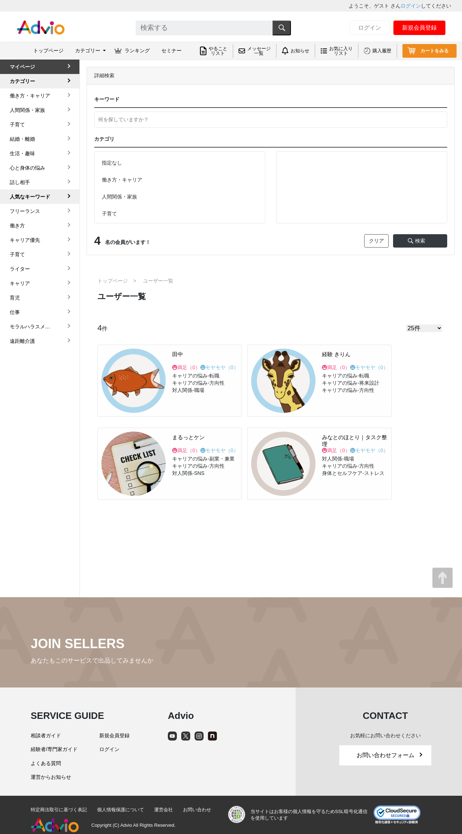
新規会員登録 (419, 28)
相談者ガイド (46, 735)
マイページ (22, 67)
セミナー (171, 50)
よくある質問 (46, 763)
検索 (420, 241)
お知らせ (300, 50)
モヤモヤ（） (222, 367)
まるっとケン (188, 437)
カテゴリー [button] (88, 50)
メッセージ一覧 (259, 51)
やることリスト (218, 51)
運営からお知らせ (51, 777)
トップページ (48, 50)
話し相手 (20, 182)
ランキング (137, 50)
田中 (177, 354)
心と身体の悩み (27, 168)
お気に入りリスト (341, 51)
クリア (376, 241)
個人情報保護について (120, 809)
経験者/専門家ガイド (54, 749)
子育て (17, 124)
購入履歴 (381, 50)
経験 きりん (336, 354)
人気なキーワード (30, 197)
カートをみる (434, 50)
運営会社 (163, 809)
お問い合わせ (197, 809)
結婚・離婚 (22, 139)
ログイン (411, 6)
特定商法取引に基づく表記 (59, 809)
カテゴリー (22, 81)
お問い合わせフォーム (389, 755)
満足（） (188, 367)
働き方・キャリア (30, 96)
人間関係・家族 (27, 110)
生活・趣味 (22, 153)
